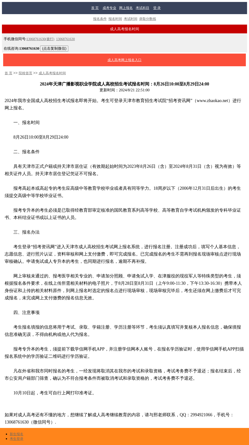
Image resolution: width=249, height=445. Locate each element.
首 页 (95, 8)
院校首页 (25, 73)
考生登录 (16, 439)
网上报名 (126, 8)
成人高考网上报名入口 (124, 60)
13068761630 (65, 39)
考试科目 (142, 8)
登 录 (157, 8)
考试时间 (130, 19)
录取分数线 (147, 19)
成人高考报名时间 (52, 73)
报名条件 (100, 19)
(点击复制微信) (54, 48)
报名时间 (115, 19)
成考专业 (109, 8)
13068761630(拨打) (40, 39)
